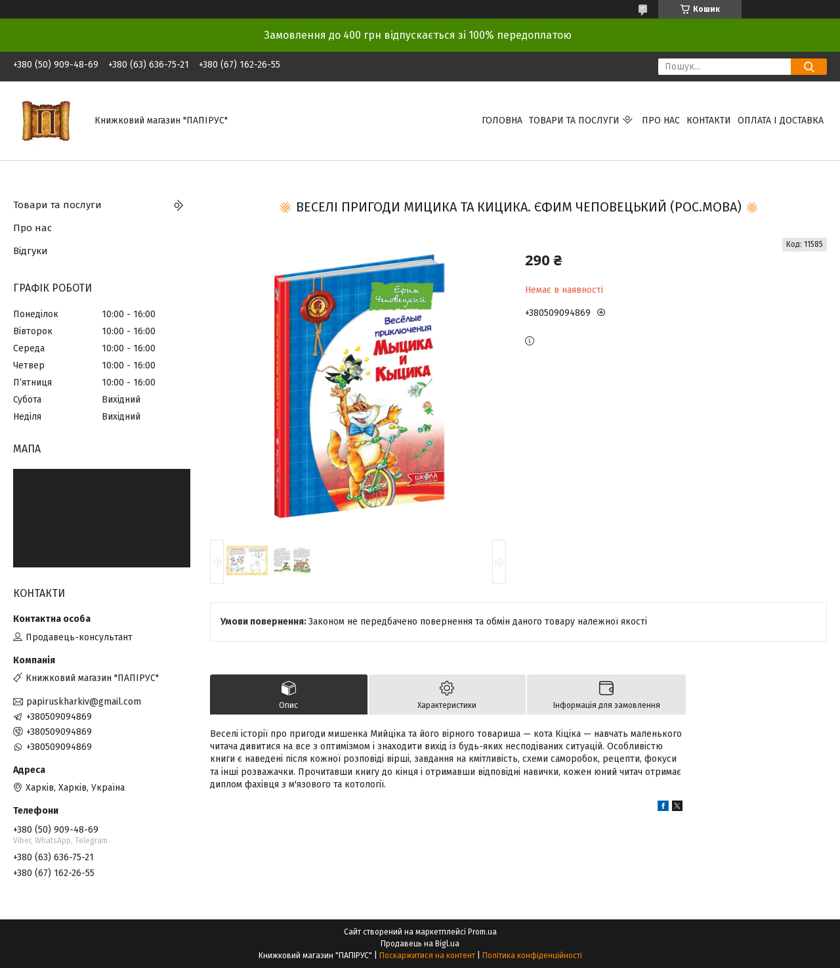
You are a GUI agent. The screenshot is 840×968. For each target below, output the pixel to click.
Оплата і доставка (781, 120)
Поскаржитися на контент (427, 955)
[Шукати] (809, 66)
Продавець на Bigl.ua (420, 943)
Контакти (708, 120)
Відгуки (30, 251)
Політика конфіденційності (532, 955)
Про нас (661, 120)
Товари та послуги (574, 120)
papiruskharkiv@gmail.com (83, 701)
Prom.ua (482, 931)
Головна (502, 120)
